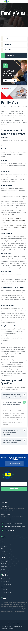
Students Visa (4, 561)
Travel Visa (4, 566)
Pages (7, 18)
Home (2, 18)
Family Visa (4, 564)
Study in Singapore (6, 592)
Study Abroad (4, 546)
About (2, 543)
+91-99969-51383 (13, 463)
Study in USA (4, 587)
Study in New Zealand (6, 584)
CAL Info (18, 623)
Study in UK (4, 589)
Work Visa (3, 569)
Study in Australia (5, 579)
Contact (3, 551)
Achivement (4, 549)
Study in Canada (5, 581)
